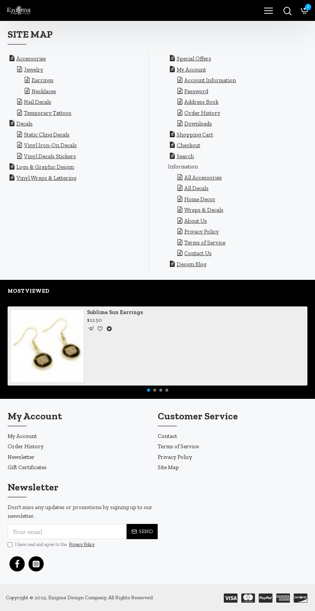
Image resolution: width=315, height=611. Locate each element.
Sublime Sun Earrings (115, 312)
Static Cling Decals (47, 134)
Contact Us (198, 253)
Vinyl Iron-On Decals (50, 145)
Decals (24, 123)
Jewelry (33, 69)
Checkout (188, 145)
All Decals (196, 188)
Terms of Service (204, 242)
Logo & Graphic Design (45, 166)
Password (196, 91)
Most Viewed (28, 290)
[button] (148, 390)
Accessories (31, 58)
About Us (195, 220)
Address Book (201, 101)
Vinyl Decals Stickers (50, 156)
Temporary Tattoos (47, 113)
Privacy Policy (201, 231)
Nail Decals (37, 101)
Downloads (198, 123)
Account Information (210, 80)
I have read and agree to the (52, 544)
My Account (191, 69)
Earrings (43, 80)
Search (185, 156)
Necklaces (44, 91)
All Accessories (203, 177)
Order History (202, 113)
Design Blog (191, 264)
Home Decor (199, 199)
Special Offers (194, 58)
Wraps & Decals (203, 209)
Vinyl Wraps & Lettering (46, 178)
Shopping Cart (195, 134)
